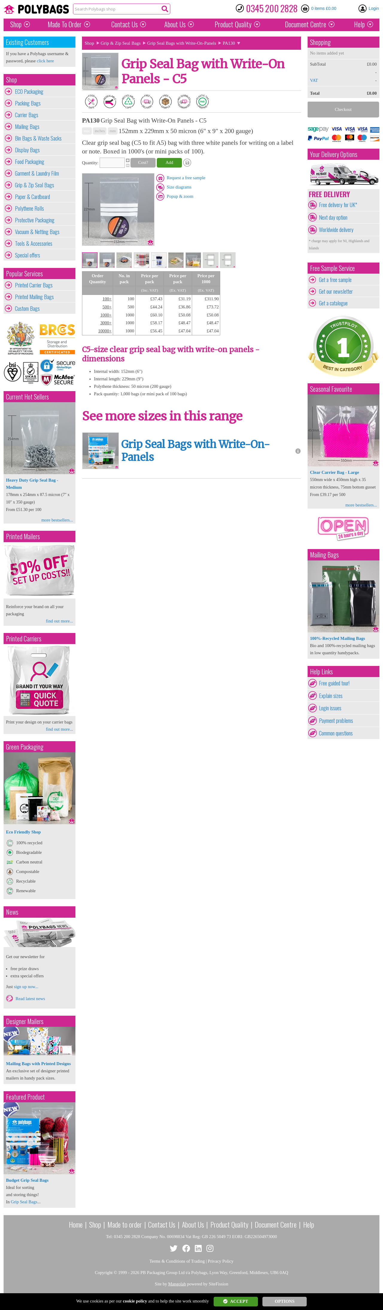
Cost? (143, 162)
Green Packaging (24, 746)
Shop (16, 24)
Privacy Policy (221, 1261)
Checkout (343, 109)
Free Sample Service (332, 268)
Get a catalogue (333, 303)
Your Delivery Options (333, 154)
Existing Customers (27, 42)
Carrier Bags (26, 114)
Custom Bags (27, 308)
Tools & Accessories (33, 243)
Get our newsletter (336, 291)
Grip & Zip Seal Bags (34, 185)
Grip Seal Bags (24, 1201)
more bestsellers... (57, 520)
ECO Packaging (29, 91)
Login (374, 8)
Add (169, 162)
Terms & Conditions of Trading (177, 1261)
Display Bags (27, 149)
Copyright (104, 1272)
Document (305, 24)
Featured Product (25, 1096)
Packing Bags (28, 103)
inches (100, 131)
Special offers (27, 255)
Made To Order (65, 24)
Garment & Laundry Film (37, 173)
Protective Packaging (34, 220)
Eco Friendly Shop (23, 832)
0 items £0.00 (323, 8)
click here (45, 60)
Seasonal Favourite (331, 389)
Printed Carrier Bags (34, 285)
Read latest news (30, 998)
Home (76, 1224)
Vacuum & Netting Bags (37, 231)
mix (87, 131)
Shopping (320, 42)
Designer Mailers (24, 1021)
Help (359, 24)
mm (113, 131)
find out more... (59, 621)
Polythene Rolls (29, 208)
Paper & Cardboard (32, 196)
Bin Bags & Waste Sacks (38, 138)
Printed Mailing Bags (34, 296)
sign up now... (26, 986)
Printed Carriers (23, 638)
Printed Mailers (23, 536)
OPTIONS (284, 1301)
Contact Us (124, 24)
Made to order (124, 1224)
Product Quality (229, 1224)
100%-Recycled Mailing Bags (337, 638)
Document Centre (276, 1224)
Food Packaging (29, 161)
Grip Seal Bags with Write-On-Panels (181, 43)
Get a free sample (335, 279)
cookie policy (135, 1301)
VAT (314, 80)
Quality (233, 24)
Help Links (321, 671)
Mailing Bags (27, 126)
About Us (175, 24)
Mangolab (177, 1284)
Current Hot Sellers (27, 396)
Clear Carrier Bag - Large (334, 472)
